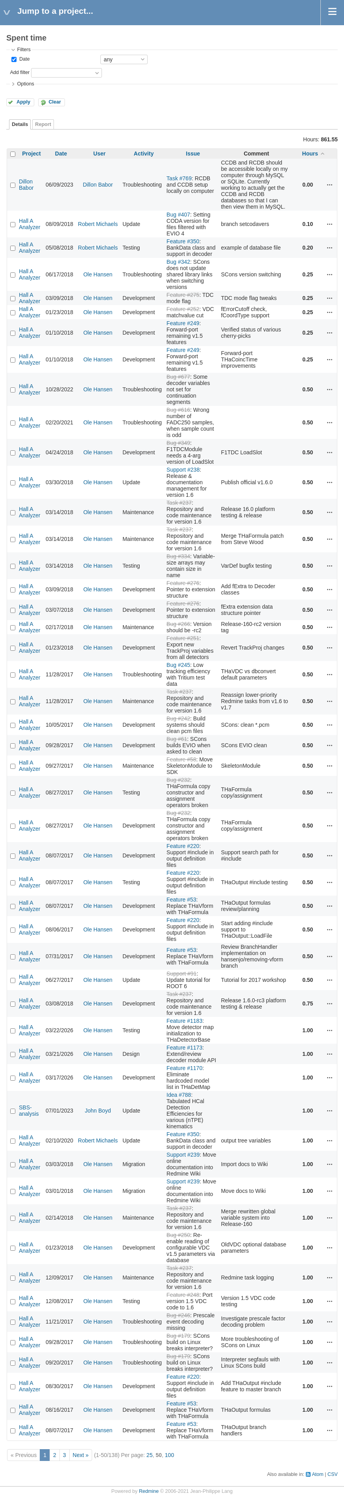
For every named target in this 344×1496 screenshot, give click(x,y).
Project (31, 153)
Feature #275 (182, 295)
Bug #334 (178, 556)
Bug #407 (178, 214)
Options (25, 84)
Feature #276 (182, 583)
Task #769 (179, 178)
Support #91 (181, 973)
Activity (144, 153)
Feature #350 (182, 241)
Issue (193, 153)
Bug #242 (178, 718)
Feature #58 (181, 759)
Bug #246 (178, 1315)
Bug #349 (178, 443)
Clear (54, 102)
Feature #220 (182, 846)
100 (169, 1455)
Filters (23, 49)
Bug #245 (178, 665)
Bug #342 (178, 262)
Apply (23, 102)
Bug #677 (178, 377)
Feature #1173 (184, 1047)
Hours (310, 153)
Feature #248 (182, 1295)
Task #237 (179, 503)
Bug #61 (176, 739)
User (99, 153)
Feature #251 (182, 638)
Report (43, 124)
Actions (330, 184)
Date (24, 59)
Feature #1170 (184, 1068)
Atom (317, 1474)
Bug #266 (178, 624)
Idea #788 (178, 1095)
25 (149, 1455)
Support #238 (183, 470)
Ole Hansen (98, 274)
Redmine (149, 1491)
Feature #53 (181, 899)
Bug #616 (178, 410)
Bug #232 (178, 780)
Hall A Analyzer (29, 224)
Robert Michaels (98, 224)
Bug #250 (178, 1235)
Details (20, 124)
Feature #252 (182, 309)
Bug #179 (178, 1336)
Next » (81, 1455)
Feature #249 (182, 323)
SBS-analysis (29, 1110)
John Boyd (98, 1110)
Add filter (20, 72)
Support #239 (183, 1155)
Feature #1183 (184, 1021)
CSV (332, 1474)
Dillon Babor (26, 184)
